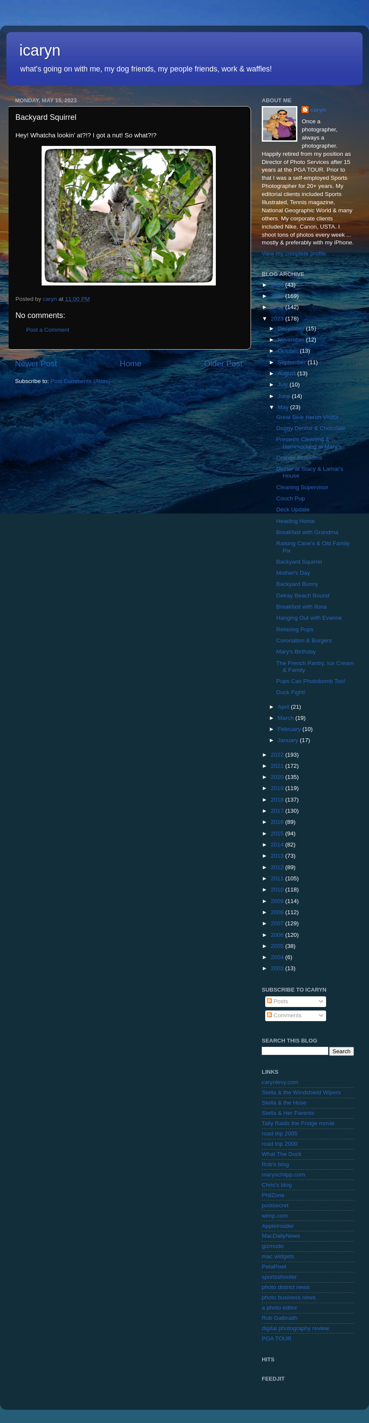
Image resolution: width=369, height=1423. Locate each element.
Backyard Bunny (297, 584)
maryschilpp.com (283, 1174)
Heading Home (295, 521)
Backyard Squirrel (299, 562)
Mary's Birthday (296, 651)
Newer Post (36, 363)
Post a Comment (48, 330)
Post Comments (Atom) (81, 381)
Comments (284, 1015)
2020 (278, 777)
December (292, 328)
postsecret (275, 1205)
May (284, 407)
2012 (278, 867)
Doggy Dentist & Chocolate (311, 428)
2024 (278, 307)
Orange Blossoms (299, 458)
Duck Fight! (290, 692)
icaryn (39, 50)
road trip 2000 (279, 1144)
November (292, 339)
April (284, 707)
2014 (278, 844)
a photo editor (279, 1307)
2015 (278, 833)
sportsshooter (279, 1277)
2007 (278, 923)
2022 (278, 755)
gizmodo (273, 1246)
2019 (278, 788)
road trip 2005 (279, 1133)
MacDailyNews (281, 1236)
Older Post (223, 363)
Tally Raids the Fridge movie (298, 1123)
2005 (278, 946)
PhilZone (273, 1195)
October (289, 351)
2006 (278, 935)
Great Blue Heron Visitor (307, 417)
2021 (278, 766)
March (286, 718)
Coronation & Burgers (304, 640)
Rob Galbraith (279, 1318)
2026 (278, 285)
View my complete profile (294, 253)
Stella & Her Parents (288, 1113)
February (290, 729)
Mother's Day (293, 573)
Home (130, 363)
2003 (278, 968)
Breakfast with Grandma (307, 532)
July (284, 384)
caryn (318, 110)
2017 (278, 811)
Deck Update (293, 509)
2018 (278, 799)
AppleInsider (278, 1226)
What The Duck (282, 1154)
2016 (278, 822)
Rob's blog (275, 1164)
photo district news (286, 1287)
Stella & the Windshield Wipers (301, 1092)
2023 (278, 318)
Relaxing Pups (295, 629)
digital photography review (295, 1328)
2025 (278, 296)
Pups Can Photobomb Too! (310, 681)
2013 (278, 856)
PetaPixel (274, 1266)
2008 (278, 912)
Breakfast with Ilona (301, 606)
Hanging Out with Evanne (309, 618)
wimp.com (275, 1215)
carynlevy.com (280, 1082)
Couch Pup (290, 498)
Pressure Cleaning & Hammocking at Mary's (309, 442)
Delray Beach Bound (303, 595)
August (287, 373)
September (293, 362)
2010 (278, 889)
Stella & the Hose (284, 1102)
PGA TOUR (276, 1338)
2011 (278, 878)
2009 (278, 901)
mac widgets (278, 1256)
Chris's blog (277, 1185)
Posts (277, 1001)
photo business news (289, 1297)
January (289, 740)
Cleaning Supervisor (302, 487)
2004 (278, 957)
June (285, 396)
